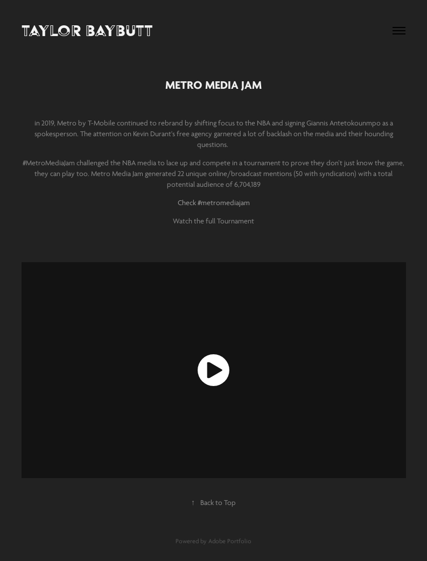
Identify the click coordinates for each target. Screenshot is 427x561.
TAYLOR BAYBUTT (87, 30)
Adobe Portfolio (229, 541)
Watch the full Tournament (213, 221)
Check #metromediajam (214, 203)
